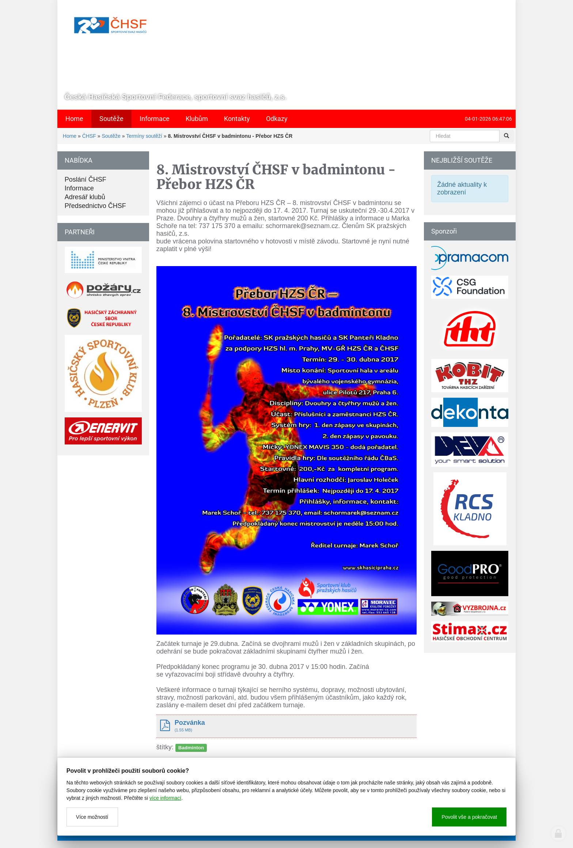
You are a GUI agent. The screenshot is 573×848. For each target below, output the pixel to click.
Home (69, 136)
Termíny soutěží (144, 136)
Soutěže (111, 136)
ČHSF (89, 136)
